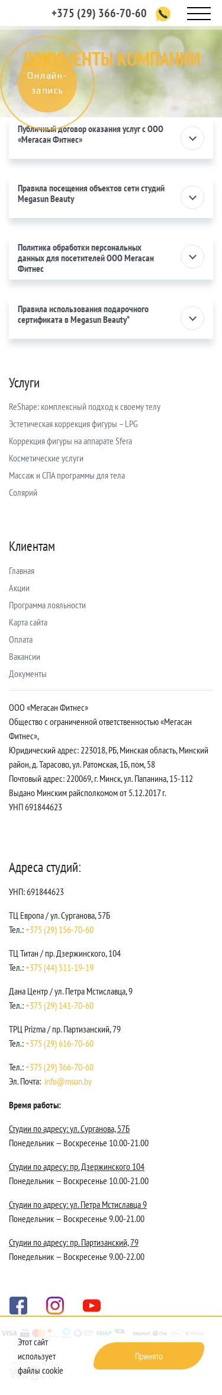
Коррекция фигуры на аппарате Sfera (70, 441)
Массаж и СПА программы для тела (67, 475)
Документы (28, 673)
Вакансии (24, 656)
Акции (19, 588)
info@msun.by (68, 1081)
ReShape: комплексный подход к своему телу (84, 406)
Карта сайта (28, 622)
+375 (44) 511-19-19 (59, 967)
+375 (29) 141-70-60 (59, 1005)
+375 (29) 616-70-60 (59, 1043)
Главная (21, 570)
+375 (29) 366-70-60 (99, 13)
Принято (149, 1356)
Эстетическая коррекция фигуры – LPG (73, 423)
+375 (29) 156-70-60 (59, 929)
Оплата (21, 639)
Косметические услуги (46, 458)
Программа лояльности (47, 605)
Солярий (23, 492)
